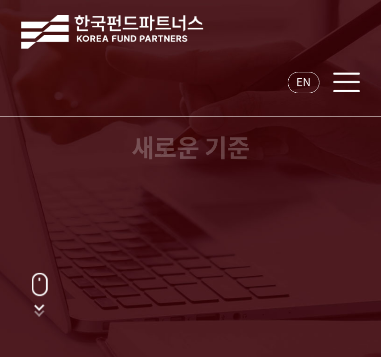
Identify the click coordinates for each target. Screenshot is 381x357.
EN (303, 82)
